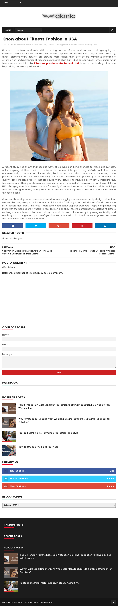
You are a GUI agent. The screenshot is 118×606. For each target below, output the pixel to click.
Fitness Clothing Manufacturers (62, 44)
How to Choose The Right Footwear (38, 446)
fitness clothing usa (87, 44)
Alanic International (42, 602)
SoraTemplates (21, 602)
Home (8, 30)
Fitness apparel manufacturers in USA (56, 63)
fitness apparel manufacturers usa (30, 44)
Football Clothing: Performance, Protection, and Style (48, 432)
